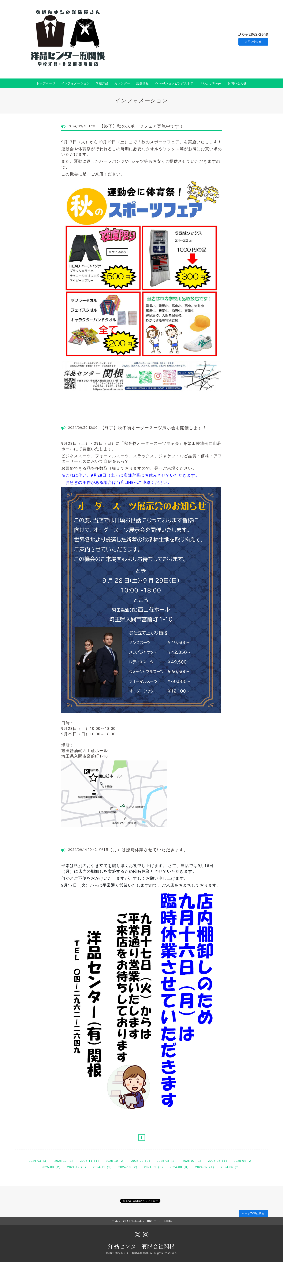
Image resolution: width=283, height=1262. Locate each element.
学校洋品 (102, 83)
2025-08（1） (167, 1160)
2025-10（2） (116, 1160)
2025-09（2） (141, 1160)
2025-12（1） (64, 1160)
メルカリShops (211, 83)
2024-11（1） (103, 1167)
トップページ (45, 83)
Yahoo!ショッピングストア (174, 83)
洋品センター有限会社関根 (141, 1246)
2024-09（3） (154, 1167)
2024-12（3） (77, 1167)
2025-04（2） (244, 1160)
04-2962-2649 (255, 34)
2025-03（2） (52, 1167)
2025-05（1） (218, 1160)
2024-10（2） (128, 1167)
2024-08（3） (180, 1167)
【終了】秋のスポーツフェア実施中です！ (141, 126)
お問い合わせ (253, 41)
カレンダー (122, 83)
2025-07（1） (192, 1160)
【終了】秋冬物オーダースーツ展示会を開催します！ (153, 427)
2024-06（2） (231, 1167)
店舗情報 (142, 83)
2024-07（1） (205, 1167)
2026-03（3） (39, 1160)
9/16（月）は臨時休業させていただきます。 (143, 849)
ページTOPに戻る (253, 1213)
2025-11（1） (90, 1160)
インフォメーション (75, 83)
